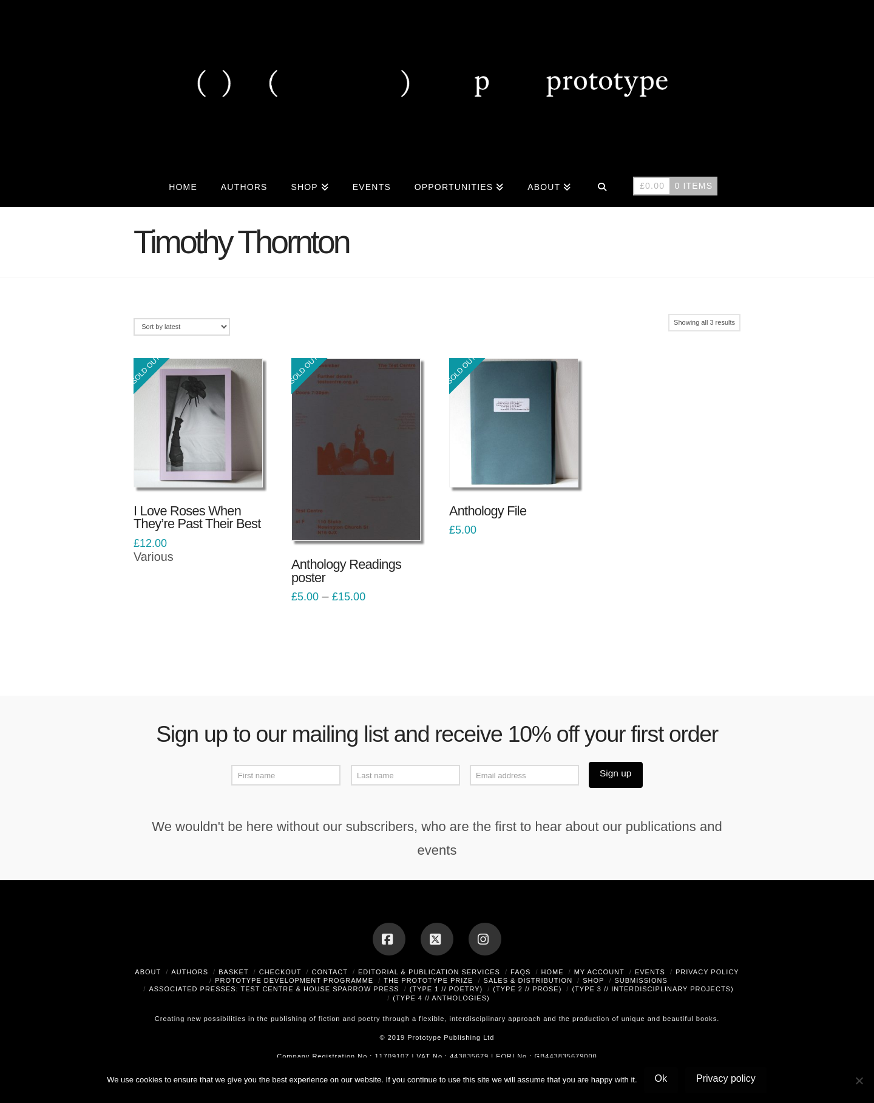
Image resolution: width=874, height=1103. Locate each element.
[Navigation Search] (602, 186)
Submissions (640, 980)
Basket (233, 972)
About (148, 972)
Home (552, 972)
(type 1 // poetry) (446, 989)
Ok (661, 1078)
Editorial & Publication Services (429, 972)
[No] (859, 1080)
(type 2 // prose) (527, 989)
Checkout (280, 972)
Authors (189, 972)
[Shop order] (182, 327)
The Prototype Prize (428, 980)
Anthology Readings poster (346, 571)
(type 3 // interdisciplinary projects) (652, 989)
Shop (593, 980)
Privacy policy (726, 1078)
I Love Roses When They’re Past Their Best (197, 517)
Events (650, 972)
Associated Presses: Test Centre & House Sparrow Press (274, 989)
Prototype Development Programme (294, 980)
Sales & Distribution (528, 980)
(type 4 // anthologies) (441, 998)
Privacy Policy (707, 972)
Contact (330, 972)
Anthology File (487, 510)
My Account (599, 972)
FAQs (520, 972)
